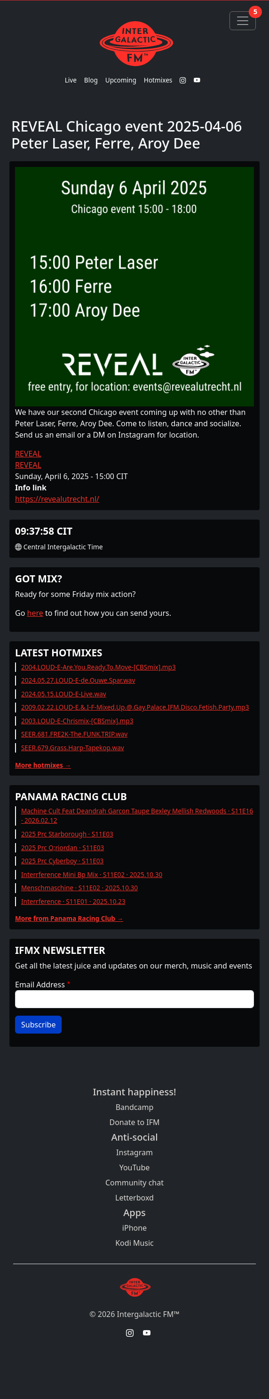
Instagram (134, 1152)
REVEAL (28, 453)
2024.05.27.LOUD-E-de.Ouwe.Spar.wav (78, 680)
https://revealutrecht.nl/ (57, 499)
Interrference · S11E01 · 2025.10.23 (73, 901)
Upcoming (120, 79)
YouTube (134, 1167)
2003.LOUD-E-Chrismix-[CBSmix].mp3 (77, 720)
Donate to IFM (134, 1122)
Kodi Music (134, 1243)
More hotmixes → (43, 765)
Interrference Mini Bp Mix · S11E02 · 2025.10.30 (91, 874)
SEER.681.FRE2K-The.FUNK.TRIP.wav (74, 733)
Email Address (40, 984)
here (35, 613)
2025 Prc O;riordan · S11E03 (62, 847)
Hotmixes (158, 79)
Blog (91, 79)
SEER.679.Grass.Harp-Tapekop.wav (72, 747)
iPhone (134, 1228)
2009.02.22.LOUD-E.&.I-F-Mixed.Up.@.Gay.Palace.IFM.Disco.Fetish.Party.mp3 (135, 707)
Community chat (134, 1182)
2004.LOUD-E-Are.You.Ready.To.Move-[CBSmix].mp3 (98, 666)
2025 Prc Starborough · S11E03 (67, 833)
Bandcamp (135, 1107)
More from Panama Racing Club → (69, 918)
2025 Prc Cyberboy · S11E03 (62, 860)
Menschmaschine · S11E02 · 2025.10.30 (79, 887)
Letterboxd (134, 1197)
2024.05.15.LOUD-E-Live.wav (63, 693)
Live (71, 79)
